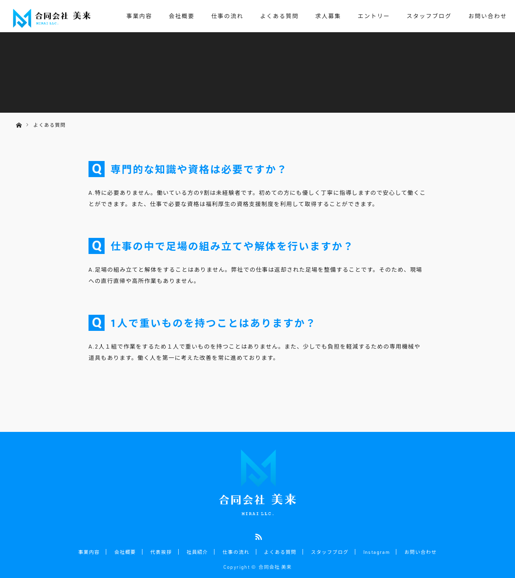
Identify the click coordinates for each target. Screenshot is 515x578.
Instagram (376, 551)
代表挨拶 (162, 551)
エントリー (374, 16)
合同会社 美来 (275, 566)
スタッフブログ (429, 16)
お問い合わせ (487, 16)
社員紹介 (197, 551)
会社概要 (182, 16)
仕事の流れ (227, 16)
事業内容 (139, 16)
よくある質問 (279, 16)
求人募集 (328, 16)
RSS (257, 535)
